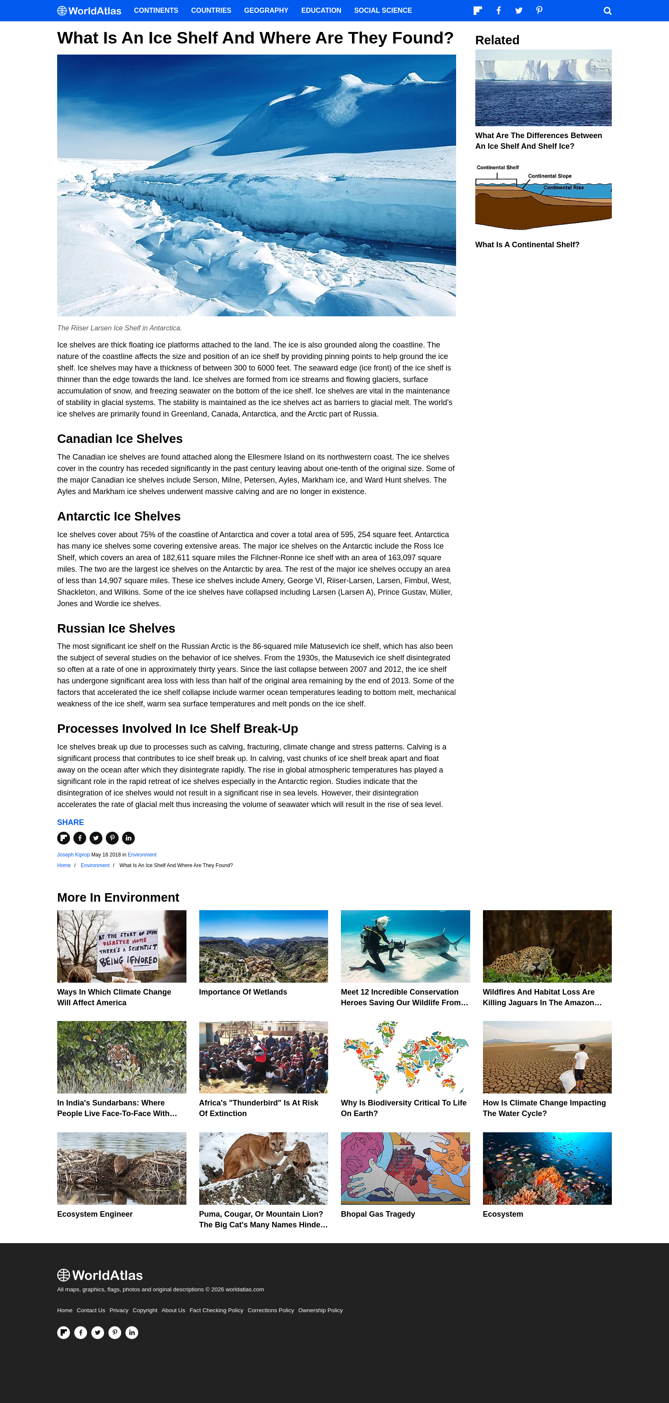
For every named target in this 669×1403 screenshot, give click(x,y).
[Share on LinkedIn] (128, 838)
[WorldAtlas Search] (607, 10)
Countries (211, 10)
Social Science (383, 10)
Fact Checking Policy (216, 1310)
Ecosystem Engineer (95, 1214)
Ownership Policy (320, 1310)
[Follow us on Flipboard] (63, 1332)
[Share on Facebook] (79, 838)
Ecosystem (503, 1214)
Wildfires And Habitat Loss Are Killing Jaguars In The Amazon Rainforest (539, 1003)
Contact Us (91, 1310)
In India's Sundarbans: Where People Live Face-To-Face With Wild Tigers (113, 1113)
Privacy (119, 1310)
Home (65, 1310)
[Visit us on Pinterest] (114, 1332)
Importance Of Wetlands (243, 992)
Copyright (145, 1310)
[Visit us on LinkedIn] (131, 1332)
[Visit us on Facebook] (80, 1332)
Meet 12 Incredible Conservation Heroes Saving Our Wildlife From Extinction (401, 1003)
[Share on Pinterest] (112, 838)
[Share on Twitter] (96, 838)
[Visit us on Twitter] (97, 1332)
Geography (266, 10)
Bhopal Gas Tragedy (378, 1214)
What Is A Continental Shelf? (527, 244)
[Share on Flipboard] (63, 838)
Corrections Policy (270, 1310)
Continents (156, 10)
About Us (174, 1310)
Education (321, 10)
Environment (142, 855)
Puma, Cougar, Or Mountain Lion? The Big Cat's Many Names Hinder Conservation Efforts (261, 1225)
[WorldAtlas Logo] (92, 11)
